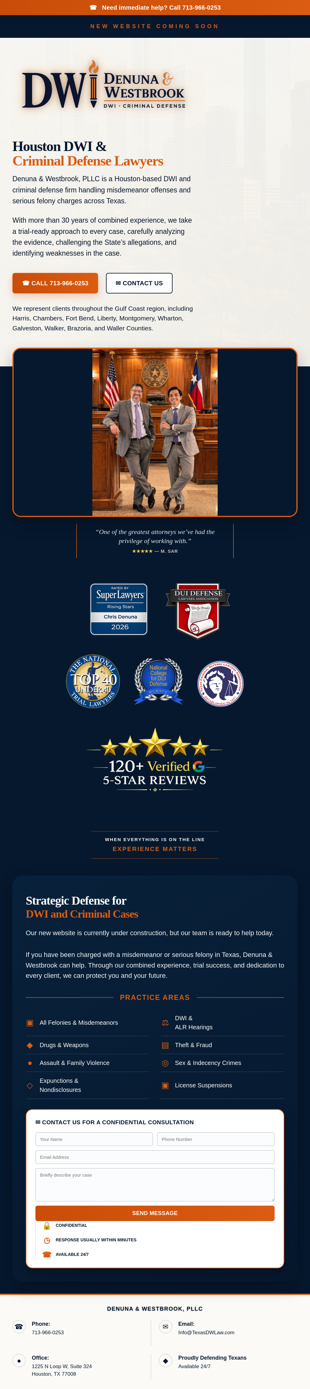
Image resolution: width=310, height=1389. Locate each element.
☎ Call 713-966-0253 (55, 283)
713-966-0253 (201, 7)
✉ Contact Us (139, 283)
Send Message (155, 1213)
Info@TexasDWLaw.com (206, 1332)
